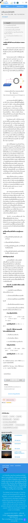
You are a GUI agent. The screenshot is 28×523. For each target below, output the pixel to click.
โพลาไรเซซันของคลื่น (7, 419)
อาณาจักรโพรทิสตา (18, 435)
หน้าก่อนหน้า (8, 380)
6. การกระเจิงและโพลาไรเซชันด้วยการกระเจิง (13, 36)
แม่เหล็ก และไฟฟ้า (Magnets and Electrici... (19, 452)
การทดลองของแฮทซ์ (19, 425)
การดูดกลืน (18, 416)
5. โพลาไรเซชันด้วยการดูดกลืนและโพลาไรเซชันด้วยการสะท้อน (13, 32)
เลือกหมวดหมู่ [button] (20, 6)
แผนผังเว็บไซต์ (18, 465)
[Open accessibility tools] (25, 520)
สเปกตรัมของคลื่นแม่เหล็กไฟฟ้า (9, 422)
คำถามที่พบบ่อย (5, 467)
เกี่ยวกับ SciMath (5, 465)
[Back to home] (4, 2)
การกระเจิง (5, 416)
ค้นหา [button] (7, 6)
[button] (26, 2)
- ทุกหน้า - (6, 39)
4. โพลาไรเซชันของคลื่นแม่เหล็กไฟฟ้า (12, 30)
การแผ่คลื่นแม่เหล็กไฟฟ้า (8, 425)
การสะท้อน (12, 416)
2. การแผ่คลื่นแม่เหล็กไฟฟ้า (10, 25)
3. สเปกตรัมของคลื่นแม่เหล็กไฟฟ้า (11, 27)
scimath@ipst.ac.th (9, 519)
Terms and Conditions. (13, 515)
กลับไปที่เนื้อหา (7, 374)
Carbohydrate (17, 443)
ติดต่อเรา (12, 465)
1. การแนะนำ (7, 23)
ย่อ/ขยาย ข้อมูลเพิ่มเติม (14, 394)
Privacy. (21, 515)
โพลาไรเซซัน (16, 419)
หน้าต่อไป (20, 380)
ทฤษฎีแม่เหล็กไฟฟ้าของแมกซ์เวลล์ (10, 428)
